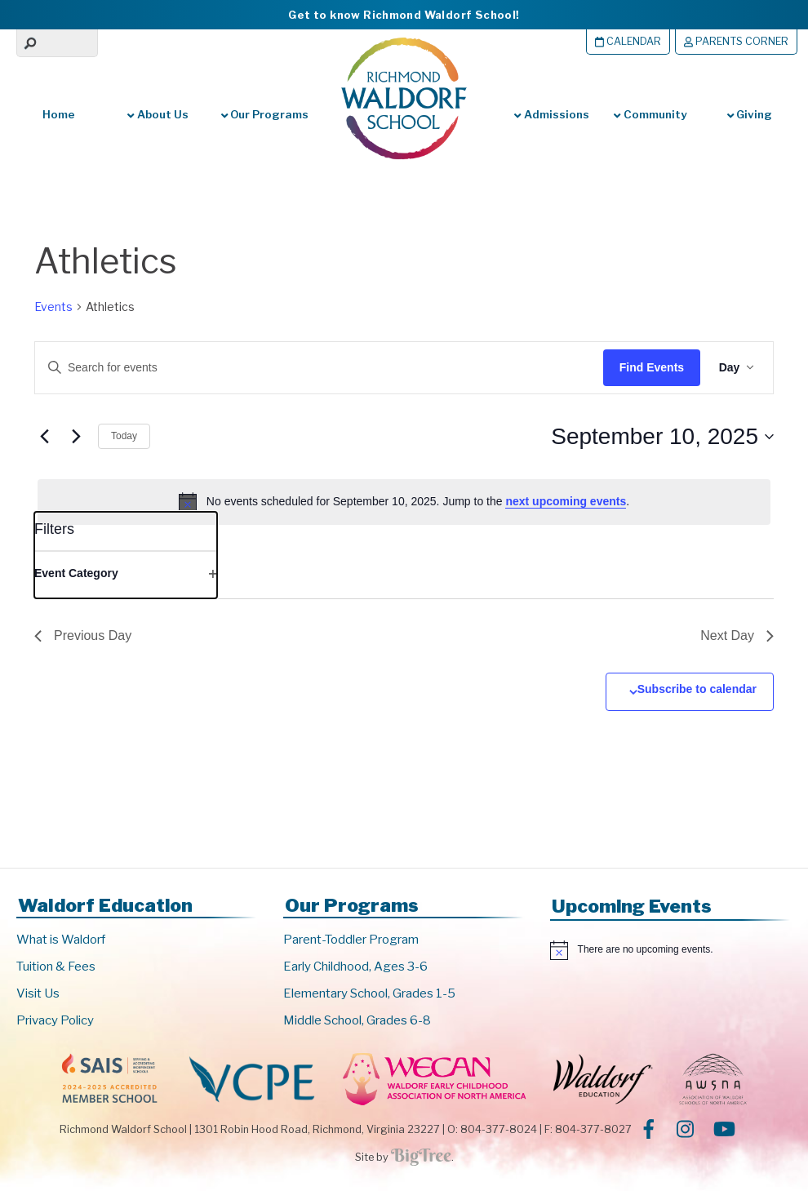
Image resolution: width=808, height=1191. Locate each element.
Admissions (551, 114)
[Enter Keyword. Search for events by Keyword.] (306, 367)
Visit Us (38, 993)
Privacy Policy (55, 1020)
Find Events (649, 367)
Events (53, 306)
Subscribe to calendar (697, 688)
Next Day (737, 635)
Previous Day (82, 635)
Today (124, 436)
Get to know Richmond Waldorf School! (403, 14)
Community (650, 114)
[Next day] (76, 437)
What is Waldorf (60, 939)
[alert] (404, 502)
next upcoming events (565, 501)
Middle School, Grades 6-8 (357, 1020)
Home (58, 114)
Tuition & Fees (55, 966)
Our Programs (263, 114)
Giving (749, 114)
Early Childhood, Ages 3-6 (355, 966)
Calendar (628, 41)
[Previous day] (44, 437)
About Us (157, 114)
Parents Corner (736, 41)
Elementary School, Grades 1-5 (369, 993)
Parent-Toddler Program (351, 939)
